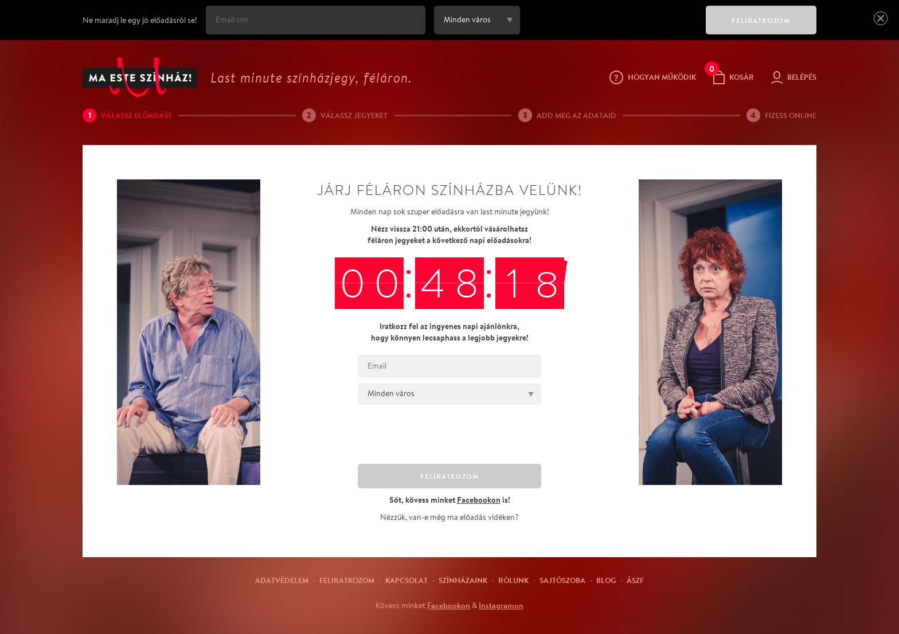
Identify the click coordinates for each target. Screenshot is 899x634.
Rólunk (513, 580)
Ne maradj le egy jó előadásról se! (140, 20)
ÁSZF (635, 580)
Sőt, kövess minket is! (449, 499)
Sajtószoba (562, 580)
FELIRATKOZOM (761, 20)
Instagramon (501, 605)
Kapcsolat (406, 580)
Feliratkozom (346, 580)
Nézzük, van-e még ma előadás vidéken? (449, 517)
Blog (606, 580)
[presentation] (610, 28)
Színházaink (463, 580)
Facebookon (448, 605)
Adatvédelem (281, 580)
